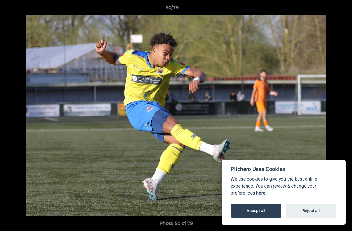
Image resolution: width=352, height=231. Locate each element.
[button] (325, 9)
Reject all (311, 210)
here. (261, 193)
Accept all (256, 210)
